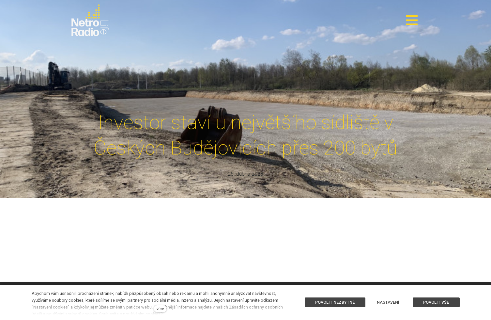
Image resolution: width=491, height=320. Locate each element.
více (160, 308)
